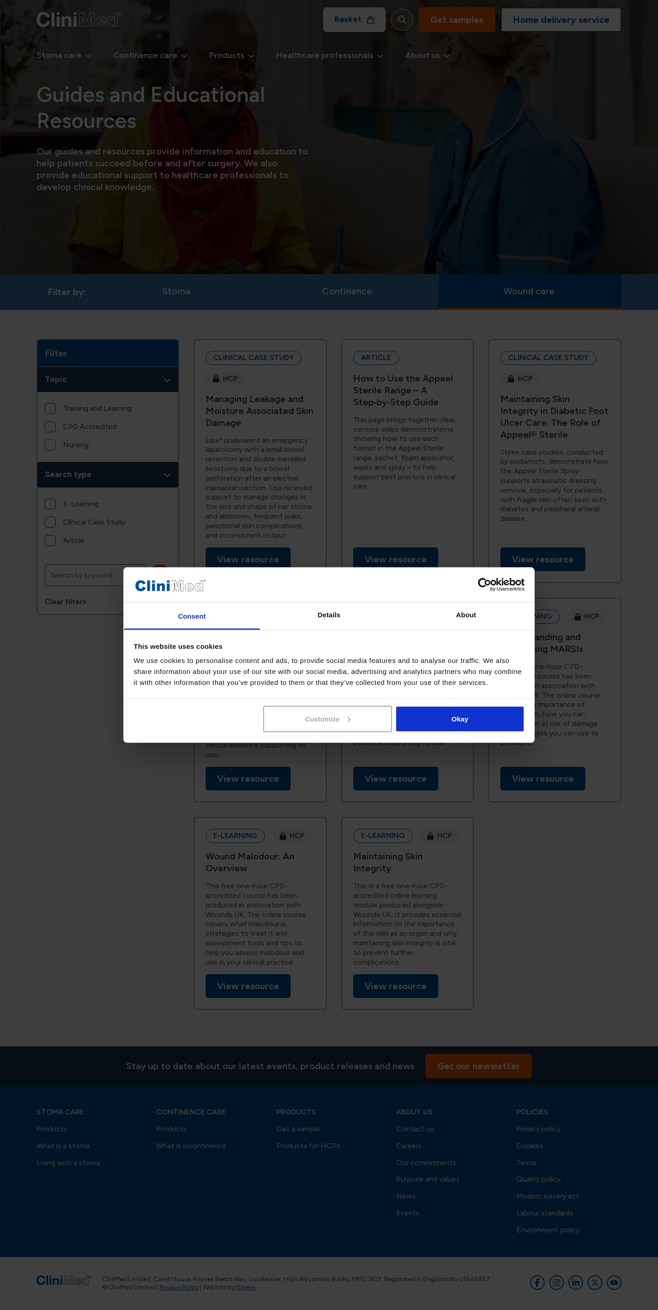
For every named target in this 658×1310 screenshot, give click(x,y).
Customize (328, 718)
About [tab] (466, 615)
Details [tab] (329, 615)
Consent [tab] (192, 616)
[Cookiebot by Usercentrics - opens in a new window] (485, 585)
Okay (459, 718)
